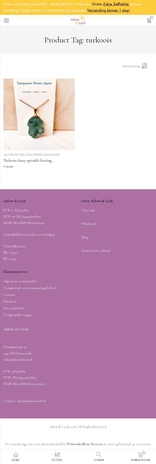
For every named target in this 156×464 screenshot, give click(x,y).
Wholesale (88, 223)
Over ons (88, 210)
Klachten (9, 301)
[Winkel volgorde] (138, 67)
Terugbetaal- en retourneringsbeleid (29, 288)
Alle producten (13, 154)
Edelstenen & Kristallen (42, 154)
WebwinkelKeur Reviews (85, 444)
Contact (9, 294)
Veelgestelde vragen (17, 315)
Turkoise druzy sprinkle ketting (27, 160)
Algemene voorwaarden (20, 281)
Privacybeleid (13, 308)
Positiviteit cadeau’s (96, 250)
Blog (84, 237)
